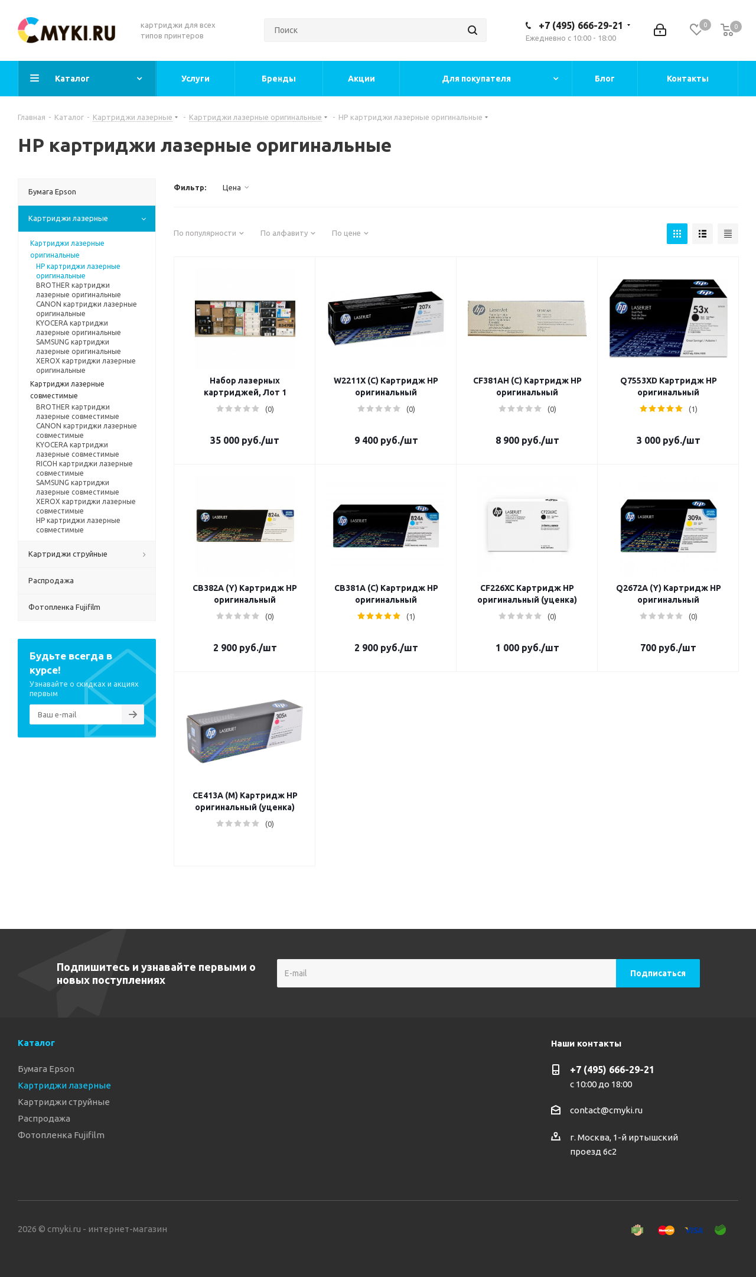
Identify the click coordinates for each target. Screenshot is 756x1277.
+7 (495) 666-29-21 (581, 25)
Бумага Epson (46, 1069)
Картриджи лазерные (64, 1085)
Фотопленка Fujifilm (61, 1135)
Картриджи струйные (64, 1102)
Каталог (36, 1043)
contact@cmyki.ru (606, 1110)
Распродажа (44, 1118)
